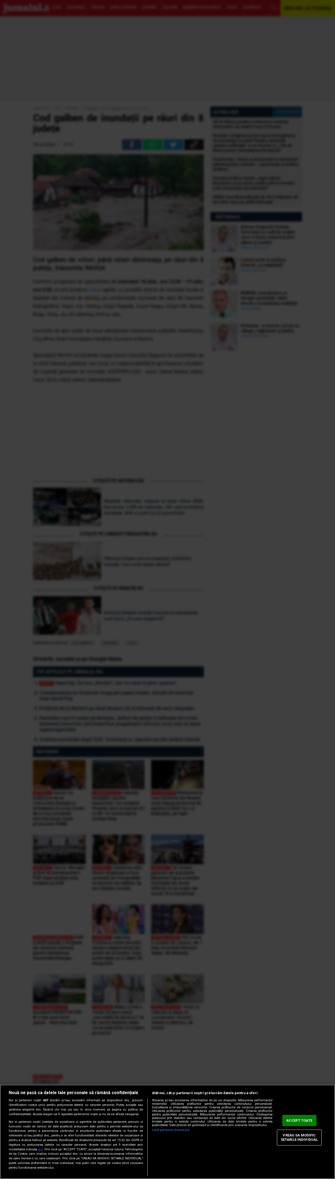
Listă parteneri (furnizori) (171, 1130)
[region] (167, 1132)
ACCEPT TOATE (299, 1120)
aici (40, 1149)
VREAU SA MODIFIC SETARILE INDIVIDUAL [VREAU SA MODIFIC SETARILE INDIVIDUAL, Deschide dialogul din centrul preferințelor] (299, 1137)
